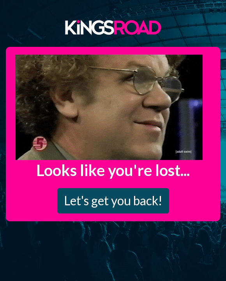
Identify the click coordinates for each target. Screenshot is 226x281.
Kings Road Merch (113, 27)
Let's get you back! (113, 200)
